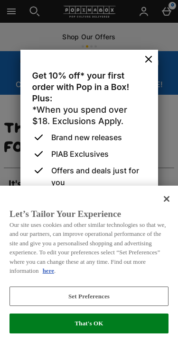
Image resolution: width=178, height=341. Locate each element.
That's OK (89, 323)
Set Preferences (89, 296)
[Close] (148, 60)
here (48, 270)
